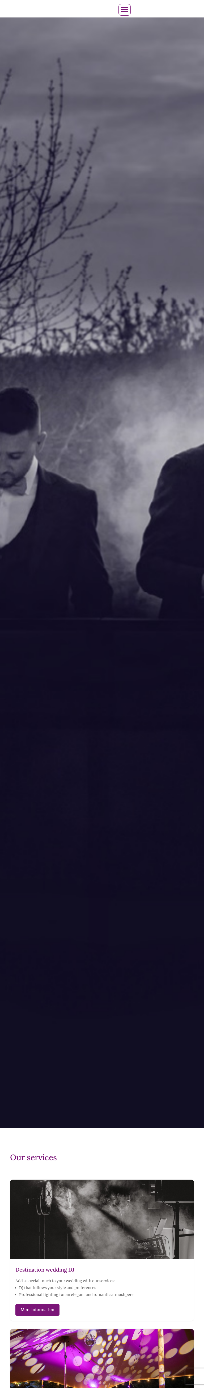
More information (37, 1309)
